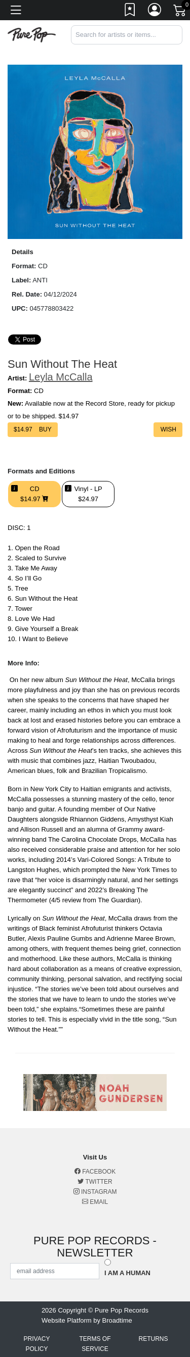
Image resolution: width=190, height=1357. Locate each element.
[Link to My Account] (155, 12)
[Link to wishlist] (130, 12)
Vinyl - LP (88, 494)
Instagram (95, 1191)
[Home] (32, 34)
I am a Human (127, 1273)
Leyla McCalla (61, 376)
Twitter (95, 1181)
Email (95, 1201)
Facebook (95, 1171)
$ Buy (33, 429)
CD (34, 494)
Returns (153, 1338)
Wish (168, 429)
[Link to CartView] (180, 9)
